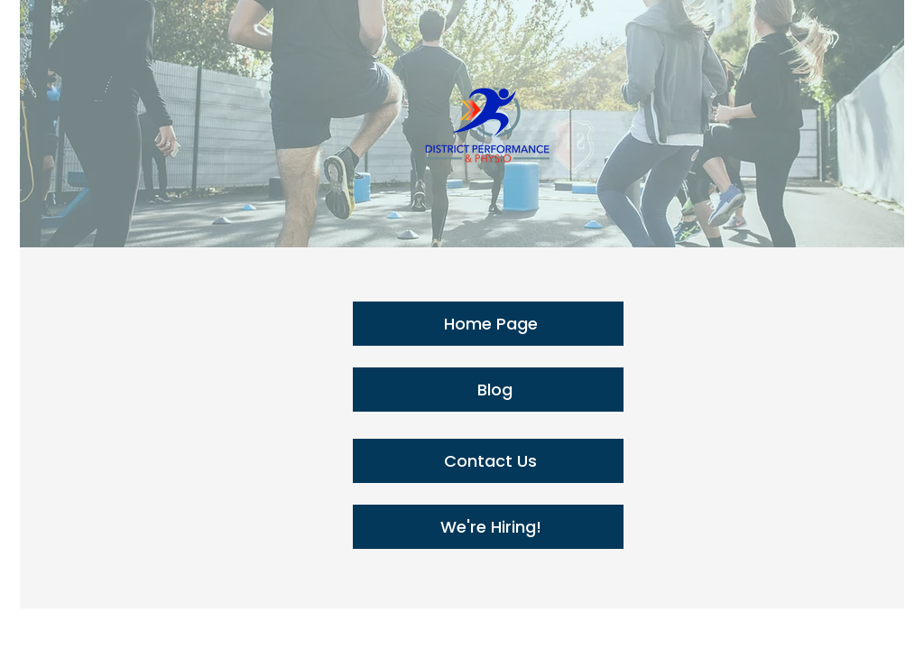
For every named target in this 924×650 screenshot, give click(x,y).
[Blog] (488, 389)
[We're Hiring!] (488, 527)
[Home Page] (488, 324)
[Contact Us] (488, 461)
